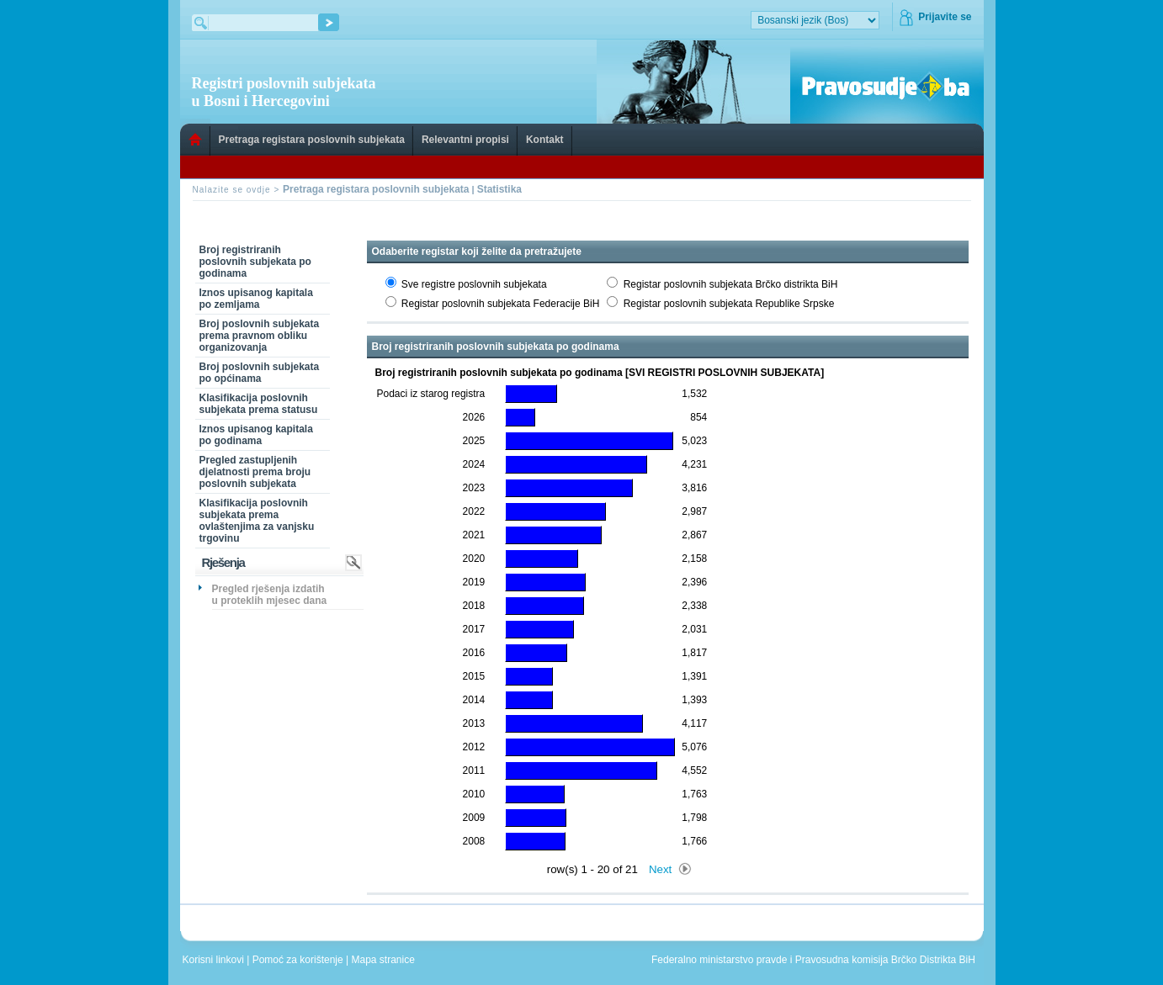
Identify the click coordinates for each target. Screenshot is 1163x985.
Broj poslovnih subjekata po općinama (259, 372)
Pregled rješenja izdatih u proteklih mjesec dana (269, 594)
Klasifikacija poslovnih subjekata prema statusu (258, 404)
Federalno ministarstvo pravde (719, 960)
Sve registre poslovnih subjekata (474, 284)
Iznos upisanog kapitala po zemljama (256, 298)
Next (660, 869)
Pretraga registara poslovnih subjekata (312, 140)
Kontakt (545, 140)
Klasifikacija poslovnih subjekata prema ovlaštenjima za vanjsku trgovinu (257, 520)
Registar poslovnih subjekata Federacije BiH (500, 304)
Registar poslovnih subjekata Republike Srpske (729, 304)
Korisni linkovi (215, 960)
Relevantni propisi (465, 140)
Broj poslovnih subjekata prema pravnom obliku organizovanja (259, 335)
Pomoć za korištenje (299, 960)
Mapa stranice (386, 960)
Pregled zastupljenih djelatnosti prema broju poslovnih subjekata (255, 472)
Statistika (499, 189)
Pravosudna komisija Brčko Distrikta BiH (885, 960)
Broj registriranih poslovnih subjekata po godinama (255, 261)
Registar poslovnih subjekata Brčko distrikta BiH (731, 284)
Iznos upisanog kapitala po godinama (256, 435)
